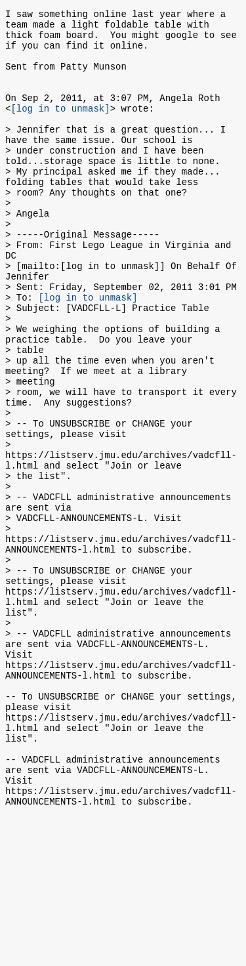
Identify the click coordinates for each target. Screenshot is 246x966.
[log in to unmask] (60, 127)
